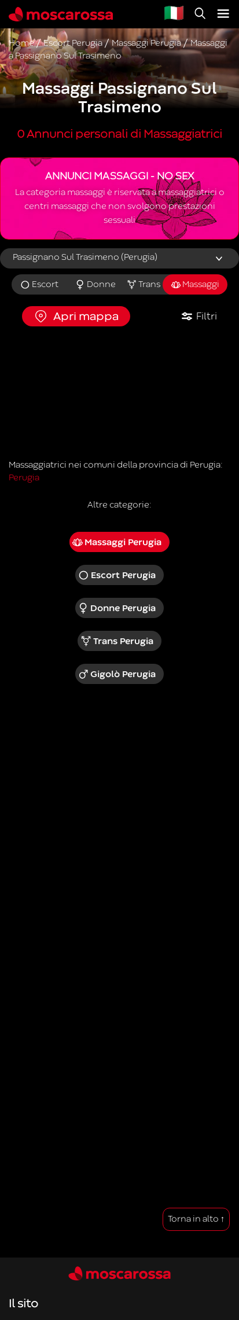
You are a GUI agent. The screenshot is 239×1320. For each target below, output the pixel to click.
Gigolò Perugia (117, 674)
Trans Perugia (116, 641)
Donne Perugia (117, 608)
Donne (95, 285)
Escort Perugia (117, 575)
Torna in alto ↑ (196, 1219)
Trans (143, 285)
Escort (39, 285)
